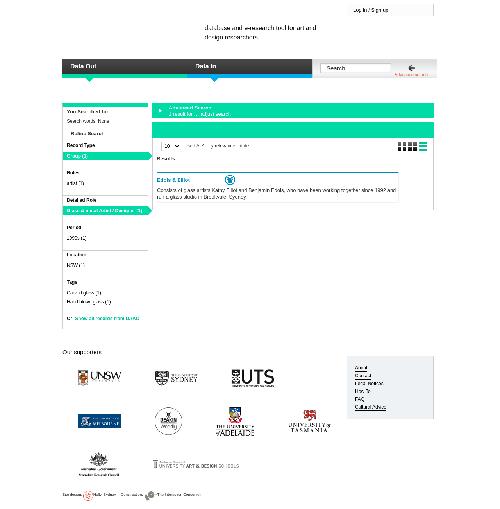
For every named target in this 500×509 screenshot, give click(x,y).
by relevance (222, 146)
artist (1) (75, 183)
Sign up (379, 10)
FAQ (359, 399)
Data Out (83, 66)
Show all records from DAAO (107, 318)
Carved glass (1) (84, 293)
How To (363, 391)
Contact (363, 375)
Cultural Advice (370, 407)
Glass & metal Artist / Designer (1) (104, 210)
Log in (360, 10)
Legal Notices (369, 383)
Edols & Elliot (173, 180)
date (244, 146)
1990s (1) (77, 238)
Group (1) (77, 156)
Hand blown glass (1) (89, 302)
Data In (205, 66)
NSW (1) (76, 265)
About (361, 368)
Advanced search (411, 74)
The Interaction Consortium (180, 494)
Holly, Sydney (104, 494)
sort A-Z (196, 146)
